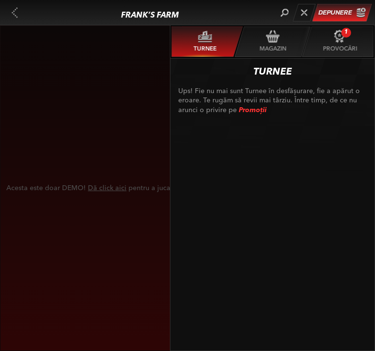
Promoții (253, 110)
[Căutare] (284, 12)
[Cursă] (303, 12)
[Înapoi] (14, 12)
